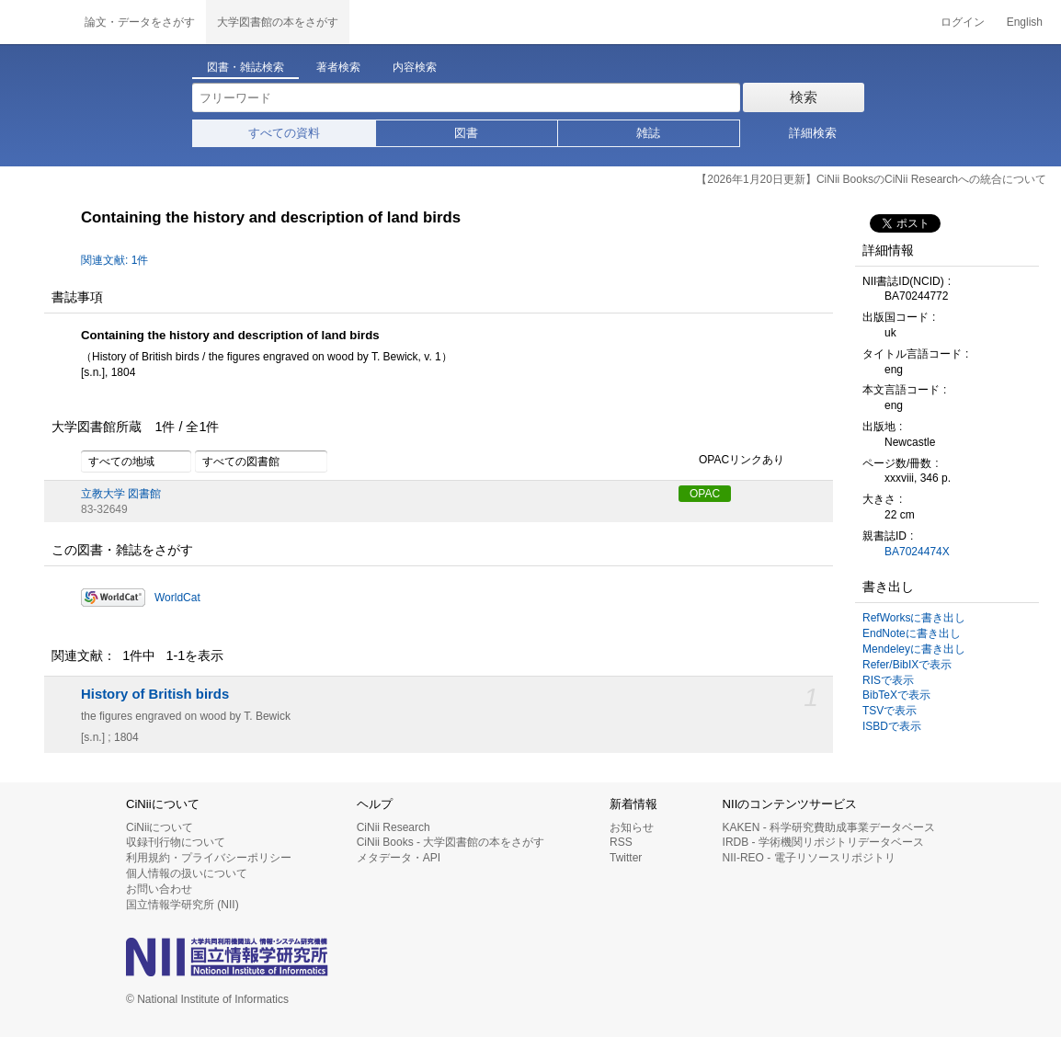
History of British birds (155, 694)
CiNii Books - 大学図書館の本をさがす (451, 842)
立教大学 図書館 (121, 493)
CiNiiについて (159, 827)
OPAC (705, 493)
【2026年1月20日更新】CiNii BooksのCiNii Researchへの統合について (871, 179)
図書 (466, 133)
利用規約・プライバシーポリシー (208, 857)
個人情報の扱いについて (186, 873)
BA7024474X (917, 551)
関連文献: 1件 (114, 260)
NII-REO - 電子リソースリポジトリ (809, 857)
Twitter (626, 857)
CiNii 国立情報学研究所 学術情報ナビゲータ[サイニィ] (37, 22)
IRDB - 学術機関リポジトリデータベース (823, 842)
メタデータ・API (398, 857)
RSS (621, 842)
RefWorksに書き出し (913, 617)
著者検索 (338, 67)
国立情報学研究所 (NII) (182, 904)
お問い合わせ (159, 889)
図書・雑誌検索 (245, 67)
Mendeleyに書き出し (913, 649)
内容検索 (415, 67)
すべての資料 (284, 133)
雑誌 (648, 133)
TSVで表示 (889, 710)
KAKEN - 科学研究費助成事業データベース (829, 827)
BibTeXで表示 (896, 695)
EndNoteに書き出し (911, 633)
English (1025, 22)
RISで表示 (888, 680)
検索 (803, 97)
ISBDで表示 (891, 726)
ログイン (963, 22)
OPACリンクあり (731, 460)
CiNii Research (393, 827)
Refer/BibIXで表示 (907, 664)
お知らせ (632, 827)
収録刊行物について (175, 842)
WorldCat (177, 597)
